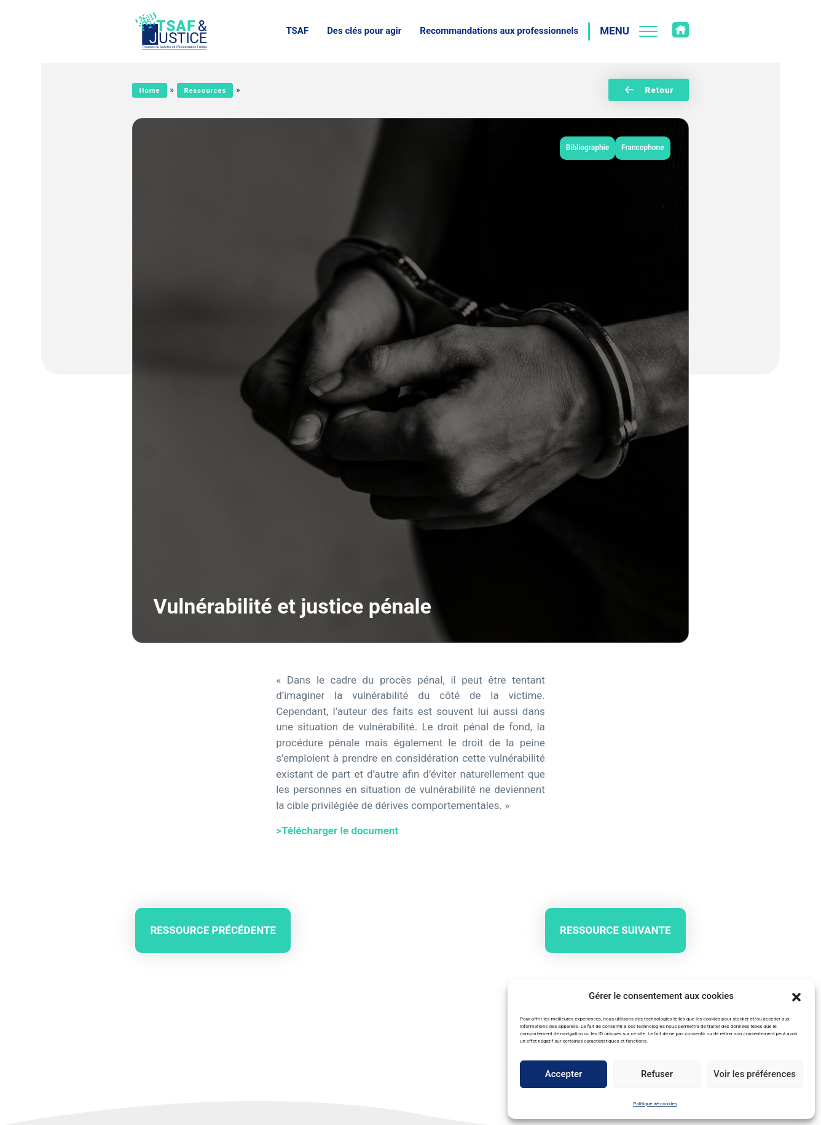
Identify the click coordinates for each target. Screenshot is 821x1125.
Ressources (205, 91)
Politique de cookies (655, 1104)
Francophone (642, 147)
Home (149, 91)
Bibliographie (587, 147)
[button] (796, 996)
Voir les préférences (754, 1074)
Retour (648, 90)
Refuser (657, 1074)
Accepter (563, 1074)
